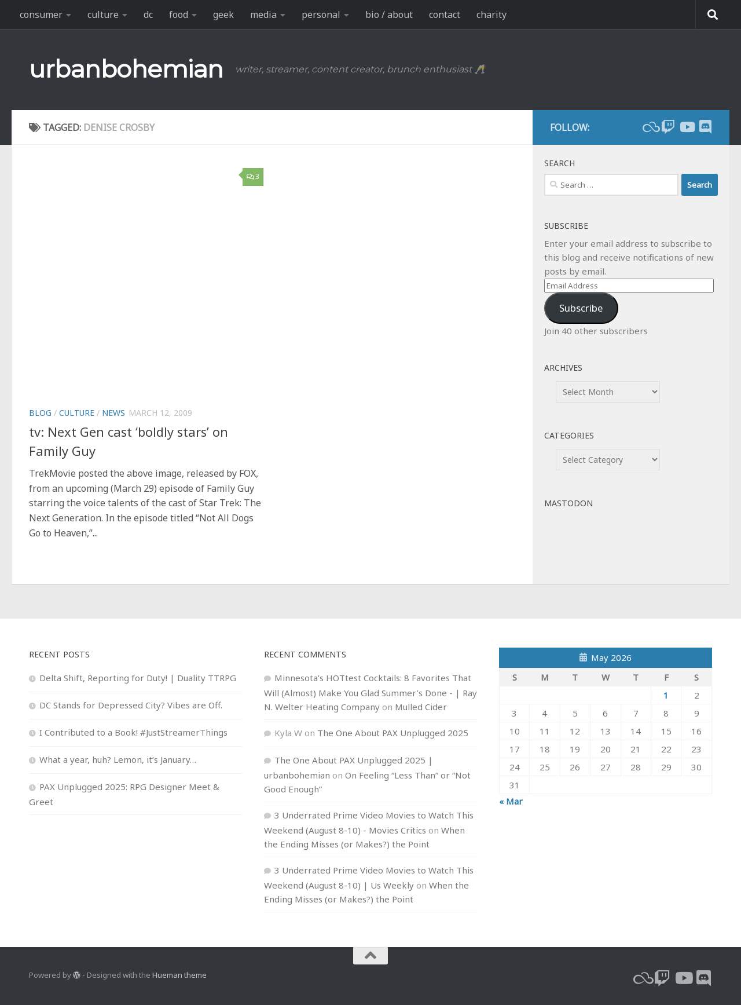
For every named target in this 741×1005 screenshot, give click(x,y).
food (178, 14)
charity (491, 14)
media (263, 14)
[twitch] (668, 127)
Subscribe (581, 308)
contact (444, 14)
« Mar (511, 801)
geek (223, 14)
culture (103, 14)
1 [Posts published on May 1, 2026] (666, 695)
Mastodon (568, 503)
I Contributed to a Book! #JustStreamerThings (133, 732)
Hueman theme (179, 975)
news (113, 412)
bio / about (389, 14)
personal (321, 14)
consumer (41, 14)
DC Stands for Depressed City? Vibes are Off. (130, 705)
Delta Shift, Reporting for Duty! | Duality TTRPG (137, 678)
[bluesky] (649, 127)
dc (148, 14)
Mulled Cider (421, 706)
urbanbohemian (126, 69)
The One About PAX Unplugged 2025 (392, 733)
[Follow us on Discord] (705, 127)
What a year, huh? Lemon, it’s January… (117, 759)
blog (40, 412)
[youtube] (687, 127)
